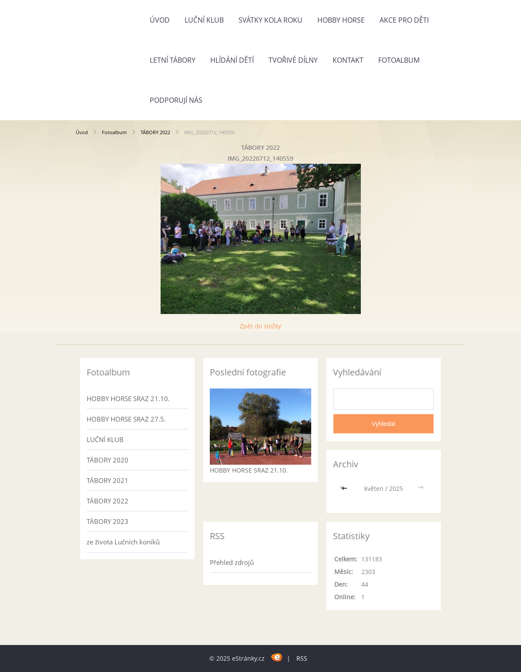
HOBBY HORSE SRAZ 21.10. (128, 398)
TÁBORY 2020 (107, 460)
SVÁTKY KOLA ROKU (271, 20)
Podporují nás (176, 100)
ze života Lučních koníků (123, 541)
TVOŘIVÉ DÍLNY (293, 60)
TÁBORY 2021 (107, 480)
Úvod (160, 20)
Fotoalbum (399, 60)
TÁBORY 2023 (107, 521)
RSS (301, 658)
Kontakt (348, 60)
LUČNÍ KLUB (204, 20)
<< (345, 488)
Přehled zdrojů (232, 562)
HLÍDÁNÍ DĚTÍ (232, 60)
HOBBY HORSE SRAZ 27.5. (126, 419)
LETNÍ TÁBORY (172, 60)
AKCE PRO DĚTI (404, 20)
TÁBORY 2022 (155, 132)
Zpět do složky (260, 326)
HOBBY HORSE (341, 20)
